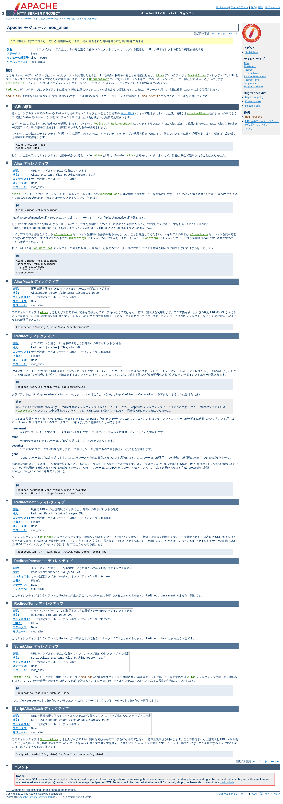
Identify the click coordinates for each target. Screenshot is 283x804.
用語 (260, 7)
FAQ (253, 7)
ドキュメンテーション (48, 18)
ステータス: (14, 53)
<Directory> (63, 234)
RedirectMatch (252, 73)
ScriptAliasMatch (253, 86)
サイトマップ (272, 7)
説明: (10, 49)
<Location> (150, 238)
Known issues (253, 101)
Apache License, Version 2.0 (35, 797)
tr (236, 33)
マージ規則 (127, 113)
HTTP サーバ (24, 18)
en (213, 33)
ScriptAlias (197, 75)
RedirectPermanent (255, 76)
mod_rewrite (151, 96)
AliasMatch (250, 66)
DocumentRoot (99, 79)
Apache (10, 18)
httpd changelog (254, 97)
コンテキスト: (21, 178)
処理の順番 (251, 52)
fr (219, 33)
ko (230, 33)
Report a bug (252, 105)
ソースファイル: (17, 61)
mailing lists (227, 782)
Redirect (12, 89)
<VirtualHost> (198, 113)
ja (224, 33)
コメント (250, 128)
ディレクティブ (239, 7)
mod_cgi (87, 677)
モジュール (222, 7)
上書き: (17, 355)
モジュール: (20, 187)
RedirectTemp (251, 79)
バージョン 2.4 (72, 18)
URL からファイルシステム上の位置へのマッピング (262, 123)
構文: (16, 174)
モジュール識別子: (18, 57)
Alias (160, 75)
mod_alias (13, 96)
